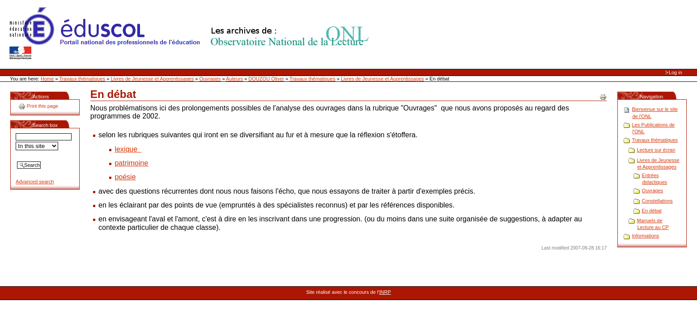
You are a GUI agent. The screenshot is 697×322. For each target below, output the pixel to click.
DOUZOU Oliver (266, 78)
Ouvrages (210, 78)
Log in (675, 72)
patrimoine (131, 163)
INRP (385, 292)
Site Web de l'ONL (191, 33)
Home (47, 78)
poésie (125, 177)
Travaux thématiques (83, 78)
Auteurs (234, 78)
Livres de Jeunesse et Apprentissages (152, 78)
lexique (128, 149)
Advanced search (35, 181)
